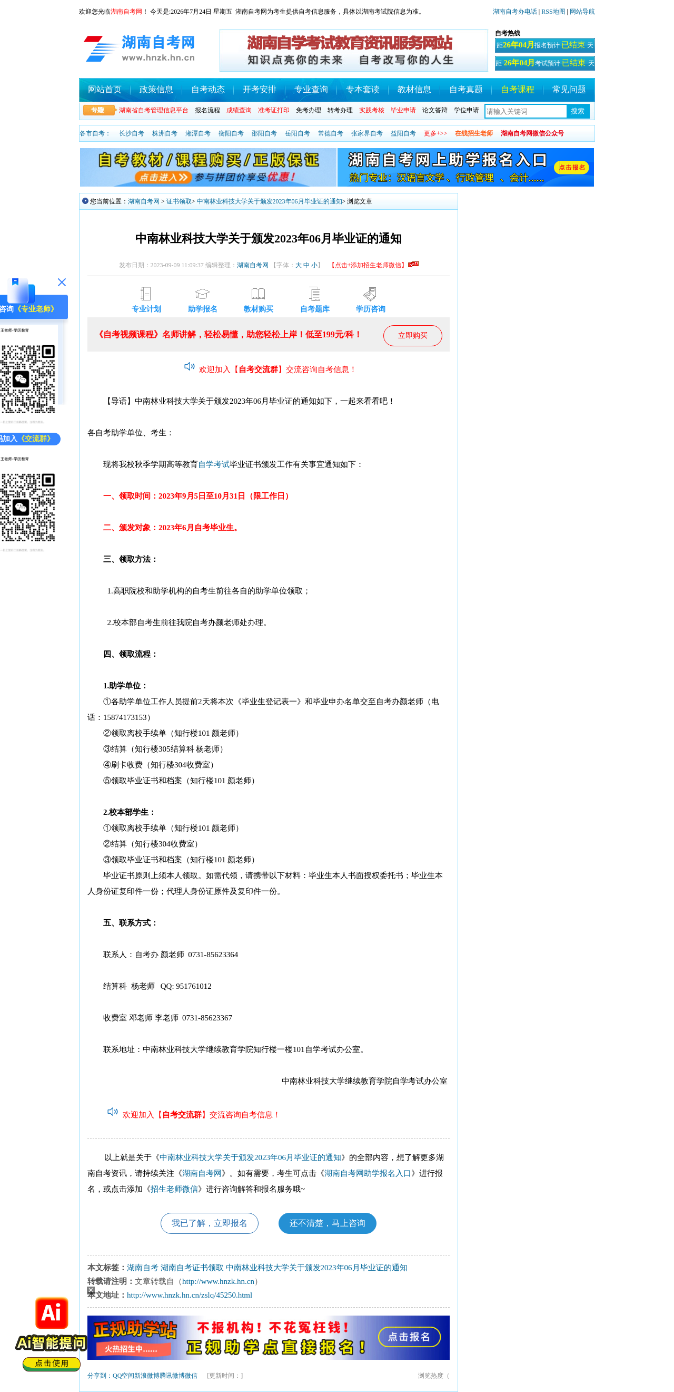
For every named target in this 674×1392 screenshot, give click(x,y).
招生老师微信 (174, 1189)
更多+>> (435, 133)
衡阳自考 (231, 133)
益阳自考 (403, 133)
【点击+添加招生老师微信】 (374, 265)
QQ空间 (123, 1375)
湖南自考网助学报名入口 (367, 1173)
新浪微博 (147, 1375)
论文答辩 (435, 110)
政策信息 (156, 89)
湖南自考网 (144, 201)
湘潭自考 (198, 133)
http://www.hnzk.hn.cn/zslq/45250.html (189, 1295)
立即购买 (413, 335)
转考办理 (340, 110)
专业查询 (311, 89)
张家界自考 (367, 133)
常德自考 (330, 133)
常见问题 (569, 89)
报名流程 (207, 110)
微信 (191, 1375)
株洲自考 (164, 133)
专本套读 (363, 89)
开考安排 (259, 89)
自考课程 (517, 89)
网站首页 (105, 89)
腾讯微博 (172, 1375)
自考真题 (466, 89)
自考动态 (208, 89)
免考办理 (308, 110)
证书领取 (179, 201)
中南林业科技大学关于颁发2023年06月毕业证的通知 (269, 201)
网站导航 (582, 11)
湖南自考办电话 (515, 11)
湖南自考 (142, 1267)
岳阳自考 (297, 133)
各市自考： (95, 133)
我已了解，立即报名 (209, 1223)
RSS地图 (553, 11)
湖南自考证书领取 (192, 1267)
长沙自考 (131, 133)
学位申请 (466, 110)
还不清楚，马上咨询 (327, 1223)
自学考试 (214, 464)
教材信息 (414, 89)
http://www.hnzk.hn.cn (218, 1281)
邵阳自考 (264, 133)
